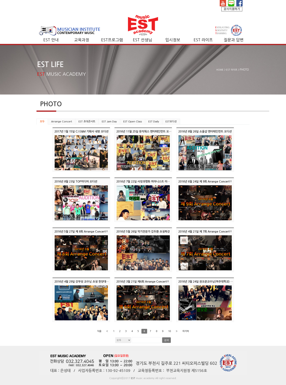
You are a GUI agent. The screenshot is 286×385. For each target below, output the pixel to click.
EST (133, 378)
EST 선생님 (142, 40)
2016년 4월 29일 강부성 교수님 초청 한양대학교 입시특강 (88, 281)
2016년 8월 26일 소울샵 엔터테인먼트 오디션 (205, 131)
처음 (99, 331)
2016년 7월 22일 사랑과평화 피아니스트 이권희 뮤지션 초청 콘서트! (156, 181)
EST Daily (153, 121)
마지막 (185, 331)
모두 (42, 121)
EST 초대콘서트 (87, 121)
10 (169, 331)
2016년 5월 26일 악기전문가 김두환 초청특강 (143, 231)
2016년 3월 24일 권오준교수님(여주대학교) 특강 (207, 281)
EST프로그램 (112, 40)
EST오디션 (171, 121)
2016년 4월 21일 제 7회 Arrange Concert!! (205, 231)
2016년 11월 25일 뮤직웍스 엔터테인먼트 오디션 (145, 131)
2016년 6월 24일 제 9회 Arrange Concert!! (205, 181)
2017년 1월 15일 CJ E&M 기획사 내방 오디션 (81, 131)
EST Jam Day (109, 121)
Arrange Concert (61, 121)
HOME (219, 70)
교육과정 (81, 40)
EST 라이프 (203, 40)
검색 (166, 340)
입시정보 (172, 40)
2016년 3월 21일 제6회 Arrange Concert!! (142, 281)
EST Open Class (132, 121)
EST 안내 (51, 40)
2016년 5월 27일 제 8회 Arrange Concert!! (81, 231)
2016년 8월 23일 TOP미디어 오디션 (75, 181)
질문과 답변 (234, 40)
